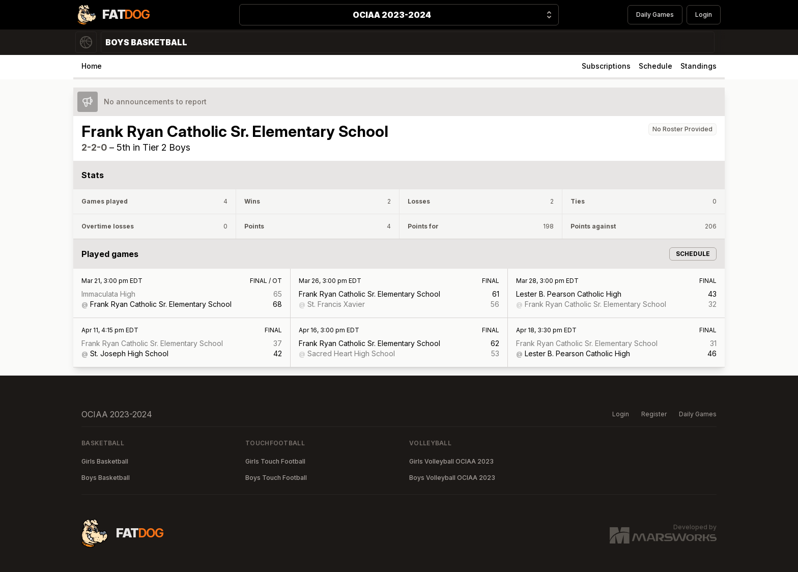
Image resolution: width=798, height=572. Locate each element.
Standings (698, 66)
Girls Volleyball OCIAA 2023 (451, 461)
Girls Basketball (104, 461)
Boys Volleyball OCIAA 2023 (452, 477)
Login (703, 14)
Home (91, 66)
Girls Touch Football (275, 461)
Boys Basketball (105, 477)
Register (654, 414)
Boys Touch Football (276, 477)
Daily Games (655, 14)
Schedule (655, 66)
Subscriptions (606, 66)
